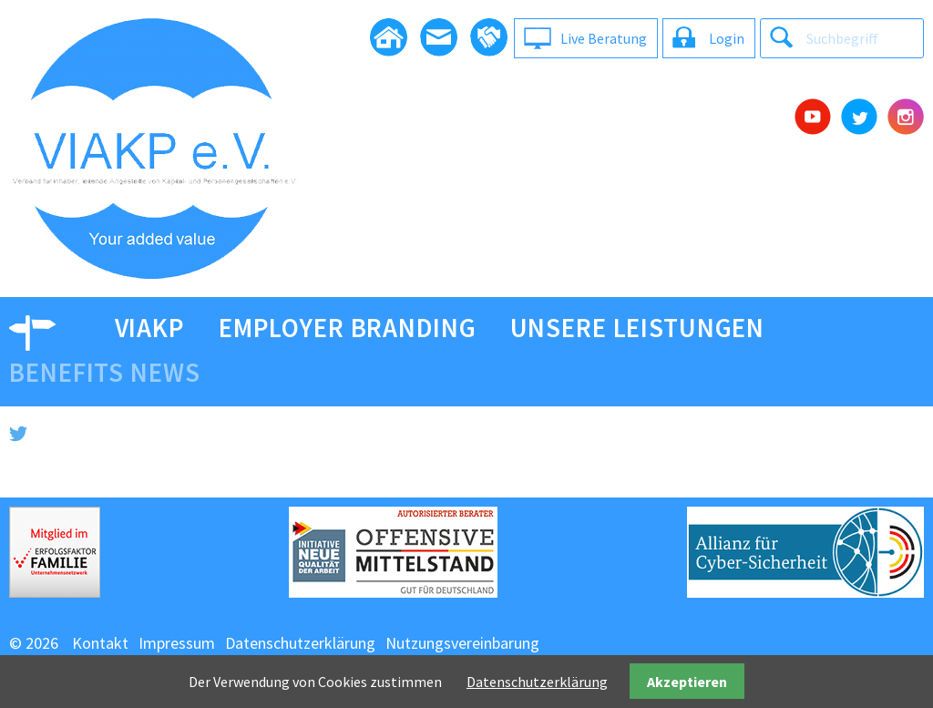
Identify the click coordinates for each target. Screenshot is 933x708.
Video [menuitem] (44, 328)
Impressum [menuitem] (176, 642)
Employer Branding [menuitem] (348, 328)
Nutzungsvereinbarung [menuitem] (462, 642)
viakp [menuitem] (150, 328)
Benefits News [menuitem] (104, 372)
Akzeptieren (687, 681)
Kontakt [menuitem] (100, 642)
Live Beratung (603, 38)
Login (726, 38)
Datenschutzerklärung (537, 681)
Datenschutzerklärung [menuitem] (300, 642)
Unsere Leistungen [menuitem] (637, 328)
